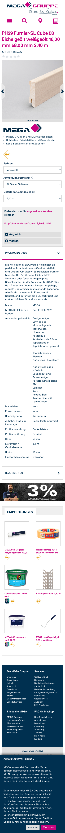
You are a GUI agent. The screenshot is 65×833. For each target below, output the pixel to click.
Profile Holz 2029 (42, 310)
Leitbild (10, 683)
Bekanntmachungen (16, 699)
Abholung (39, 729)
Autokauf (38, 702)
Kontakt (38, 739)
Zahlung (38, 732)
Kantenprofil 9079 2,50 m (48, 593)
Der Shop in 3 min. (43, 717)
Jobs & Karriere (14, 702)
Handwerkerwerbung (44, 689)
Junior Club (39, 686)
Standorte (12, 689)
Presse (10, 695)
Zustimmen (48, 827)
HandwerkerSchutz (16, 720)
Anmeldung (40, 720)
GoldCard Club (41, 677)
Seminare (39, 680)
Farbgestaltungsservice (45, 692)
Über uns (11, 677)
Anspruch (11, 686)
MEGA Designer (15, 717)
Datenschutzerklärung (36, 781)
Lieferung (39, 726)
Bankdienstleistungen (44, 683)
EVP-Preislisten (41, 705)
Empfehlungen (20, 512)
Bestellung (39, 723)
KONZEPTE (12, 732)
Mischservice (13, 723)
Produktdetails (16, 252)
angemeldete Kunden (39, 211)
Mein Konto (39, 736)
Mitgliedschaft (14, 692)
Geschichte (12, 680)
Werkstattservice (15, 726)
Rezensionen (14, 472)
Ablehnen (32, 827)
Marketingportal (15, 729)
